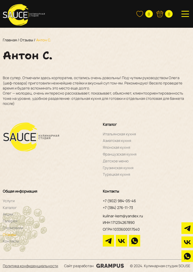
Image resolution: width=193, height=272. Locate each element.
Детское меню (116, 160)
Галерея (10, 220)
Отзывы (9, 234)
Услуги (9, 200)
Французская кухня (119, 154)
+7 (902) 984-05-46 (119, 200)
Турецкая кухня (116, 174)
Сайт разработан (94, 265)
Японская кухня (116, 147)
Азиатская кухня (117, 140)
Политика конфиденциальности (30, 265)
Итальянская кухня (119, 133)
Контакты (11, 241)
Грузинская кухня (118, 167)
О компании (13, 227)
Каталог (10, 207)
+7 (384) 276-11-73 (118, 207)
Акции (8, 214)
